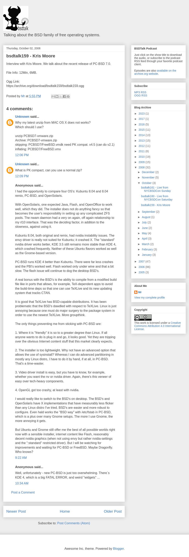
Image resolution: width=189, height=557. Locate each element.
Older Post (113, 511)
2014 (142, 135)
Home (65, 511)
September (149, 211)
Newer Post (16, 511)
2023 (142, 113)
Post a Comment (23, 492)
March (146, 244)
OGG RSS (140, 95)
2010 (142, 156)
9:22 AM (21, 457)
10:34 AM (22, 483)
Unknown (22, 116)
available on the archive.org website (155, 72)
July (144, 222)
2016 (142, 124)
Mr (140, 292)
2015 (142, 129)
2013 (142, 140)
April (145, 238)
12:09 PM (22, 176)
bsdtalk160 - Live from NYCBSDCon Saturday (156, 198)
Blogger (118, 548)
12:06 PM (22, 155)
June (145, 228)
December (148, 172)
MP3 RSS (140, 92)
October (147, 183)
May (145, 233)
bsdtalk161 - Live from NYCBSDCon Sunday (156, 189)
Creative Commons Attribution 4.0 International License (157, 326)
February (148, 249)
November (148, 177)
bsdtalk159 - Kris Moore (30, 55)
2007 (142, 261)
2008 (142, 167)
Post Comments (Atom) (73, 523)
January (147, 254)
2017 (142, 118)
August (146, 217)
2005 (142, 272)
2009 (142, 162)
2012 (142, 145)
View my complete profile (149, 297)
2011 (142, 151)
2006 (142, 267)
